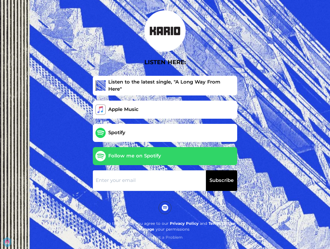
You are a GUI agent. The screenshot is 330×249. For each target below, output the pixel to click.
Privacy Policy (184, 223)
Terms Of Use (222, 223)
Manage (146, 229)
